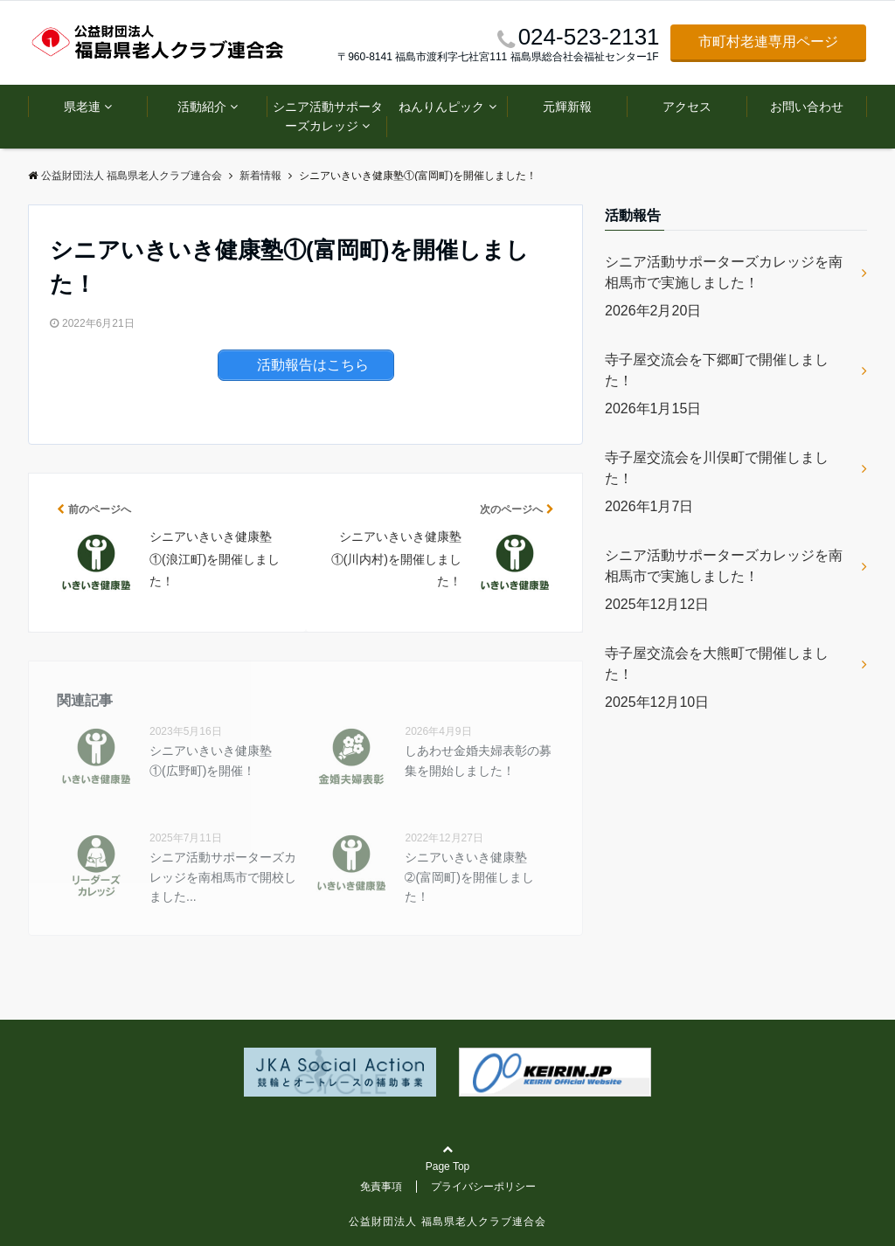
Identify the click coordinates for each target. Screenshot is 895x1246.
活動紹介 (201, 107)
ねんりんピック (441, 107)
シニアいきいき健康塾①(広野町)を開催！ (210, 760)
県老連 (82, 107)
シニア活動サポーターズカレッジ (328, 116)
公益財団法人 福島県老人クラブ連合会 (447, 1221)
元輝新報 (567, 107)
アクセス (687, 107)
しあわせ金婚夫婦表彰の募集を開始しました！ (478, 760)
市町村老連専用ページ (768, 41)
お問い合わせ (806, 107)
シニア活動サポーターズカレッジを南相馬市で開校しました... (222, 876)
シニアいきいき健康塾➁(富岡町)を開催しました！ (469, 876)
